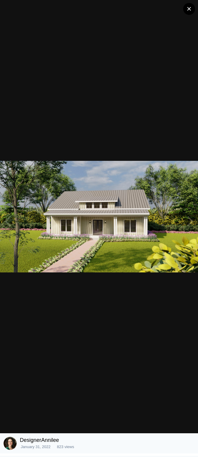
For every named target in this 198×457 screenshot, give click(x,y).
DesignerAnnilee (39, 440)
